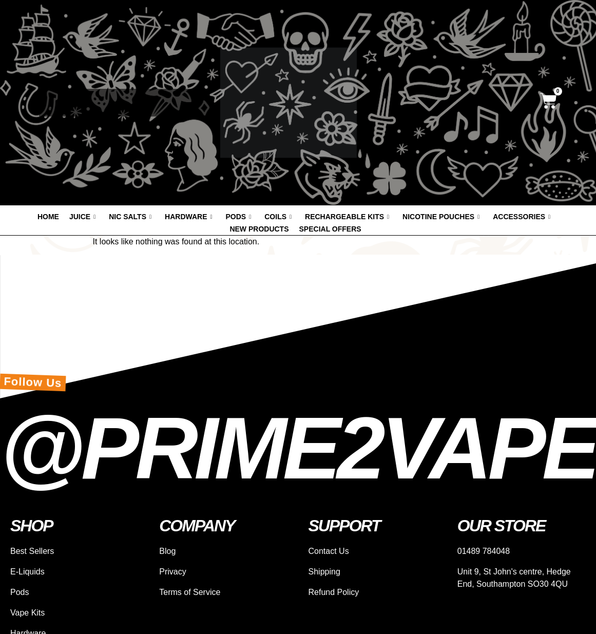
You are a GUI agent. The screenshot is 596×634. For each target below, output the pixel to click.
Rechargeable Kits (347, 216)
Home (48, 217)
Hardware (188, 216)
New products (259, 229)
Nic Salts (130, 216)
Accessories (521, 216)
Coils (278, 216)
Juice (82, 216)
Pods (239, 216)
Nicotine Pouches (440, 216)
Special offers (330, 229)
